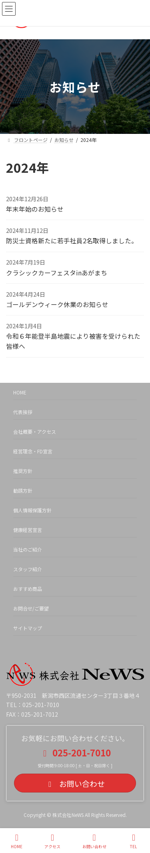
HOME (19, 392)
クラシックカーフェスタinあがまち (56, 272)
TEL (133, 841)
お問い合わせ (94, 841)
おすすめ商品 (27, 588)
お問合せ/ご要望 (31, 608)
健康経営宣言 (27, 529)
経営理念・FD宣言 (32, 451)
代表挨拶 (22, 411)
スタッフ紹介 (27, 569)
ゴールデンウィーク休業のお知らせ (57, 304)
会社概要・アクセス (34, 431)
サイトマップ (27, 628)
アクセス (52, 841)
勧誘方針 (22, 490)
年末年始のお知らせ (35, 209)
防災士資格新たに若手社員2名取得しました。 (72, 240)
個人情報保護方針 (32, 510)
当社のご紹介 (27, 549)
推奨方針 (22, 470)
